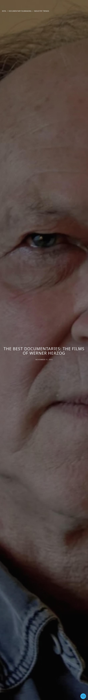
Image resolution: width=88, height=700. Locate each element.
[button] (83, 696)
